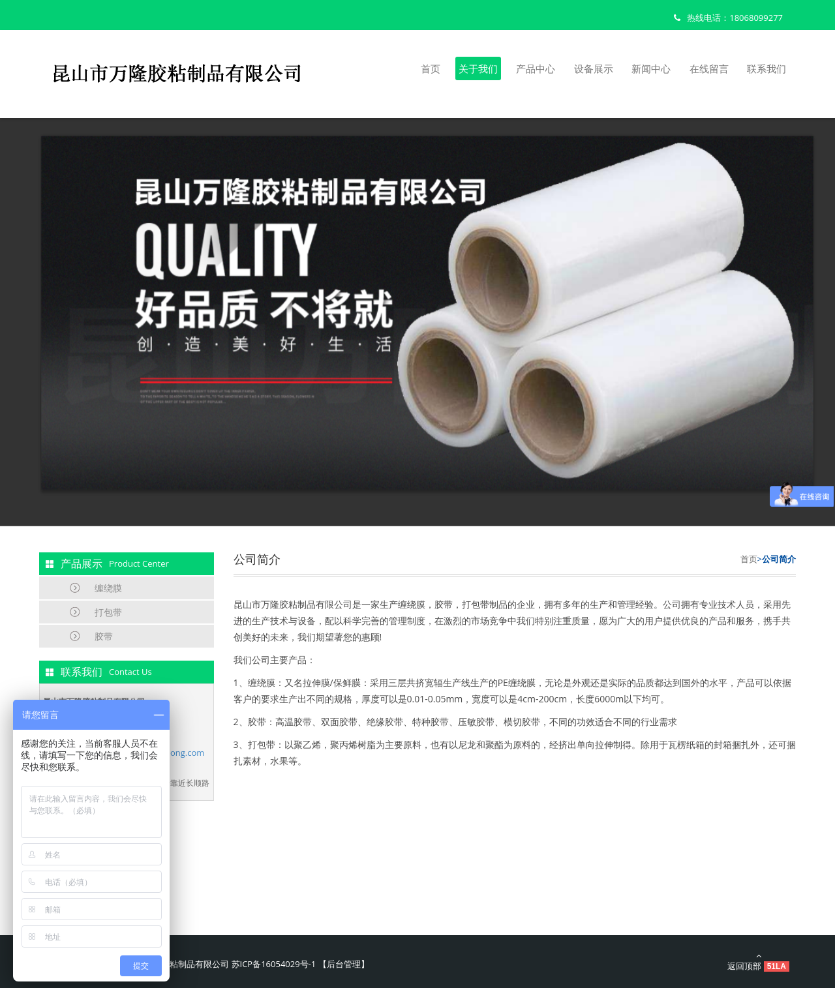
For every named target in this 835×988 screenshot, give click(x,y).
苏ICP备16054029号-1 (274, 964)
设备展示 (593, 68)
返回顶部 (758, 961)
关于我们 (478, 68)
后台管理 (344, 964)
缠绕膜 (108, 588)
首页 (430, 68)
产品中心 (535, 68)
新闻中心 (651, 68)
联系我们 (766, 68)
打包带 (108, 612)
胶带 (104, 636)
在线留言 (709, 68)
